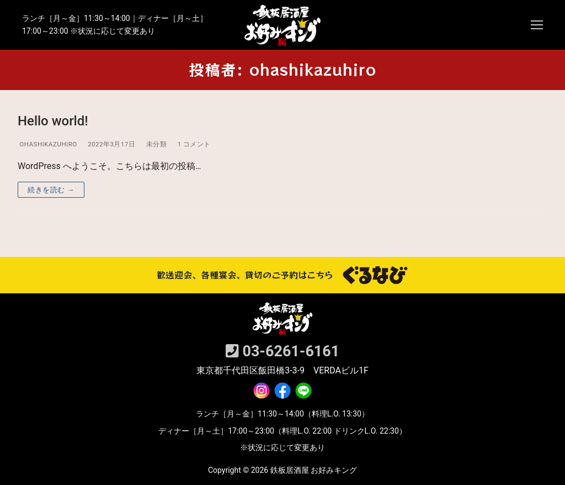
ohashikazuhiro (47, 144)
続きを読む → (51, 190)
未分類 (155, 144)
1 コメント (193, 144)
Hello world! (53, 121)
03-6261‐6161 (282, 351)
